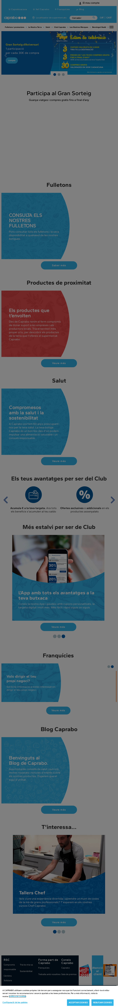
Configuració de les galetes (15, 1002)
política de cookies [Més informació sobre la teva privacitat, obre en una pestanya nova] (17, 996)
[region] (59, 997)
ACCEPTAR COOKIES (78, 1002)
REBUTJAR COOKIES (102, 1002)
